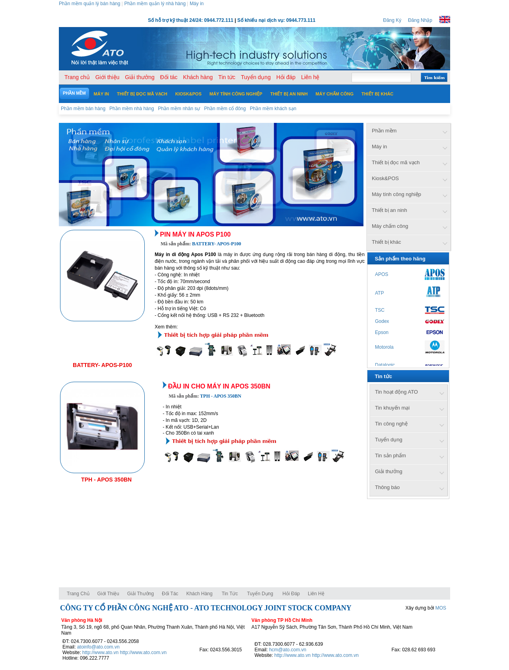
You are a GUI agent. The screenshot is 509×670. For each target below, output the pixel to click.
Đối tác (170, 593)
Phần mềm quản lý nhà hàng (154, 3)
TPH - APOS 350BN (106, 479)
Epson (382, 332)
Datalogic (385, 365)
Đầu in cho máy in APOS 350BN (219, 386)
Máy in (197, 3)
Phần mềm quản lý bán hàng (89, 3)
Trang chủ (78, 593)
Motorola (384, 347)
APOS (381, 274)
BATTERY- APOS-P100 (102, 365)
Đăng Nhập (420, 20)
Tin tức (230, 593)
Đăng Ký (392, 20)
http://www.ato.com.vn (143, 652)
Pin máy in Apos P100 (195, 234)
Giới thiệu (108, 593)
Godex (382, 321)
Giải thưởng (140, 593)
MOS (440, 608)
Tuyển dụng (260, 593)
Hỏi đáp (291, 593)
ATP (379, 293)
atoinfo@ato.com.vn (98, 647)
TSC (380, 310)
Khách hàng (200, 593)
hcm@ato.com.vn (288, 650)
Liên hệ (316, 593)
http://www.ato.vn (100, 652)
